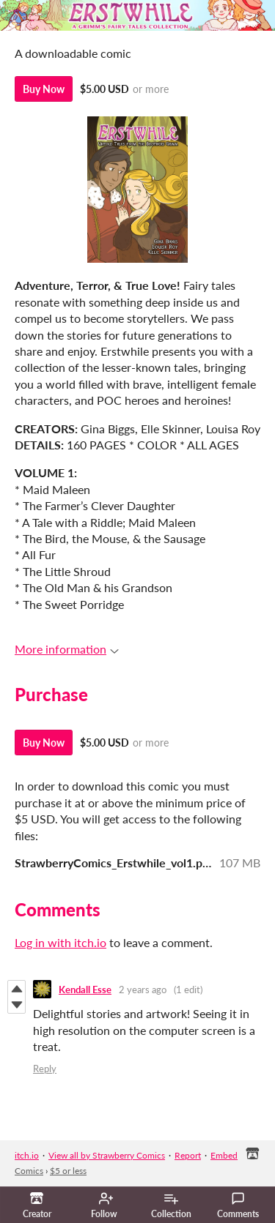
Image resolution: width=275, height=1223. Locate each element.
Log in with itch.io (60, 942)
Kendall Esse (85, 989)
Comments (238, 1205)
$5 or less (68, 1170)
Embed (224, 1155)
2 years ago (142, 989)
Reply (44, 1068)
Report (188, 1155)
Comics (29, 1170)
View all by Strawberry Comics (106, 1155)
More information (67, 649)
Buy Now (44, 89)
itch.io (27, 1155)
